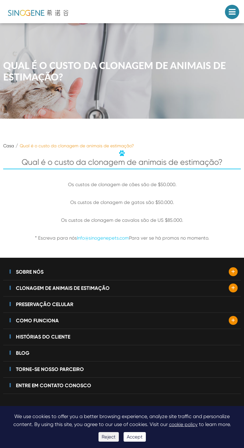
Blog (23, 353)
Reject (109, 437)
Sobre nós (30, 272)
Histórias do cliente (43, 337)
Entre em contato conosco (53, 385)
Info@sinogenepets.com (103, 238)
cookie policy (183, 424)
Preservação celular (44, 304)
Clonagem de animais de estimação (63, 288)
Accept (135, 437)
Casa (8, 145)
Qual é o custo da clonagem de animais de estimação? (77, 145)
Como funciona (37, 321)
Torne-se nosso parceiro (50, 369)
